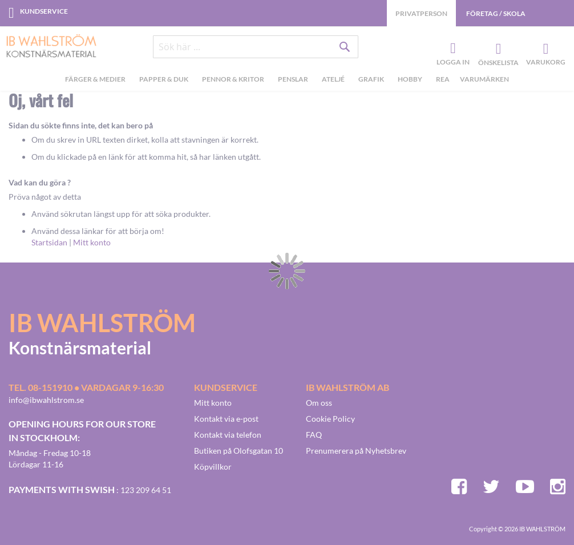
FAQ (314, 434)
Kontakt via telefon (227, 434)
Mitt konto (92, 242)
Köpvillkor (213, 466)
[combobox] (255, 46)
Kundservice (44, 11)
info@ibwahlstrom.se (46, 400)
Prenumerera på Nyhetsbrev (356, 450)
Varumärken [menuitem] (484, 79)
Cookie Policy (330, 418)
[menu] (287, 80)
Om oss (319, 402)
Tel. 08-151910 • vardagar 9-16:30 (86, 387)
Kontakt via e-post (226, 418)
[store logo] (47, 47)
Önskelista (497, 49)
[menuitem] (97, 80)
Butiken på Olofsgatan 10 (238, 450)
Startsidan (49, 242)
